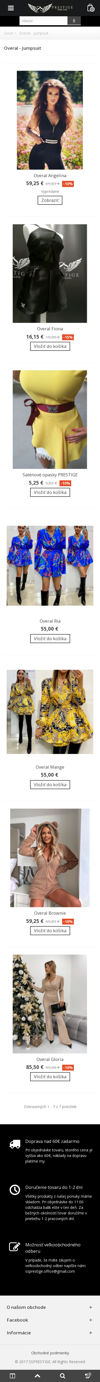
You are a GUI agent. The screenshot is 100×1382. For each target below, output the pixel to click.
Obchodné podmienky (50, 1352)
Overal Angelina (50, 175)
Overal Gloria (50, 1059)
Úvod (8, 33)
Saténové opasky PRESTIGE (50, 475)
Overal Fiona (50, 329)
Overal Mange (50, 767)
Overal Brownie (50, 913)
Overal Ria (50, 621)
